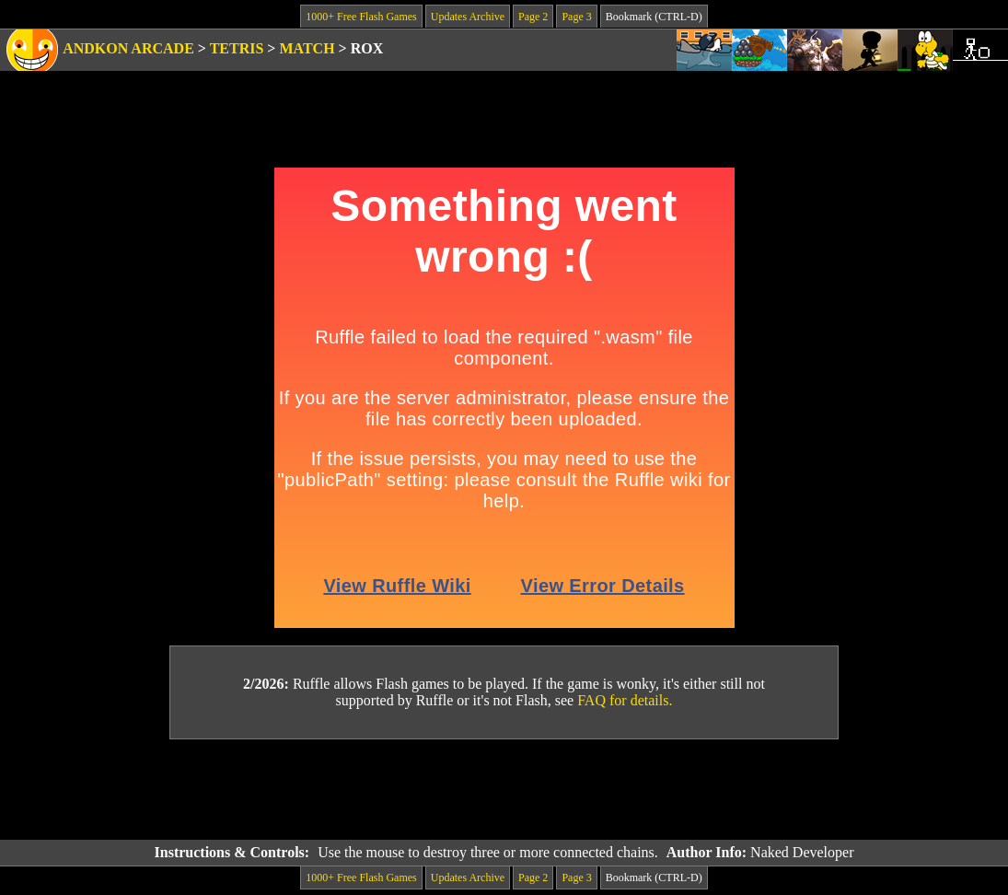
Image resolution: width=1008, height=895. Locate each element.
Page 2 (533, 16)
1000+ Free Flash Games (361, 16)
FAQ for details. (624, 700)
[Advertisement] (504, 790)
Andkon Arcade (128, 48)
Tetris (237, 48)
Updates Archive (467, 16)
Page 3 (576, 16)
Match (306, 48)
